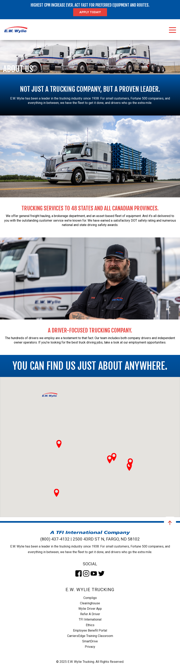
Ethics (90, 625)
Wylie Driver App (90, 609)
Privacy (90, 647)
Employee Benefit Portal (90, 630)
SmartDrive (90, 641)
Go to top (170, 523)
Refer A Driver (90, 614)
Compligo (90, 598)
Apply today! (90, 12)
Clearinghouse (90, 603)
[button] (50, 395)
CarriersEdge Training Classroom (90, 636)
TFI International (90, 619)
